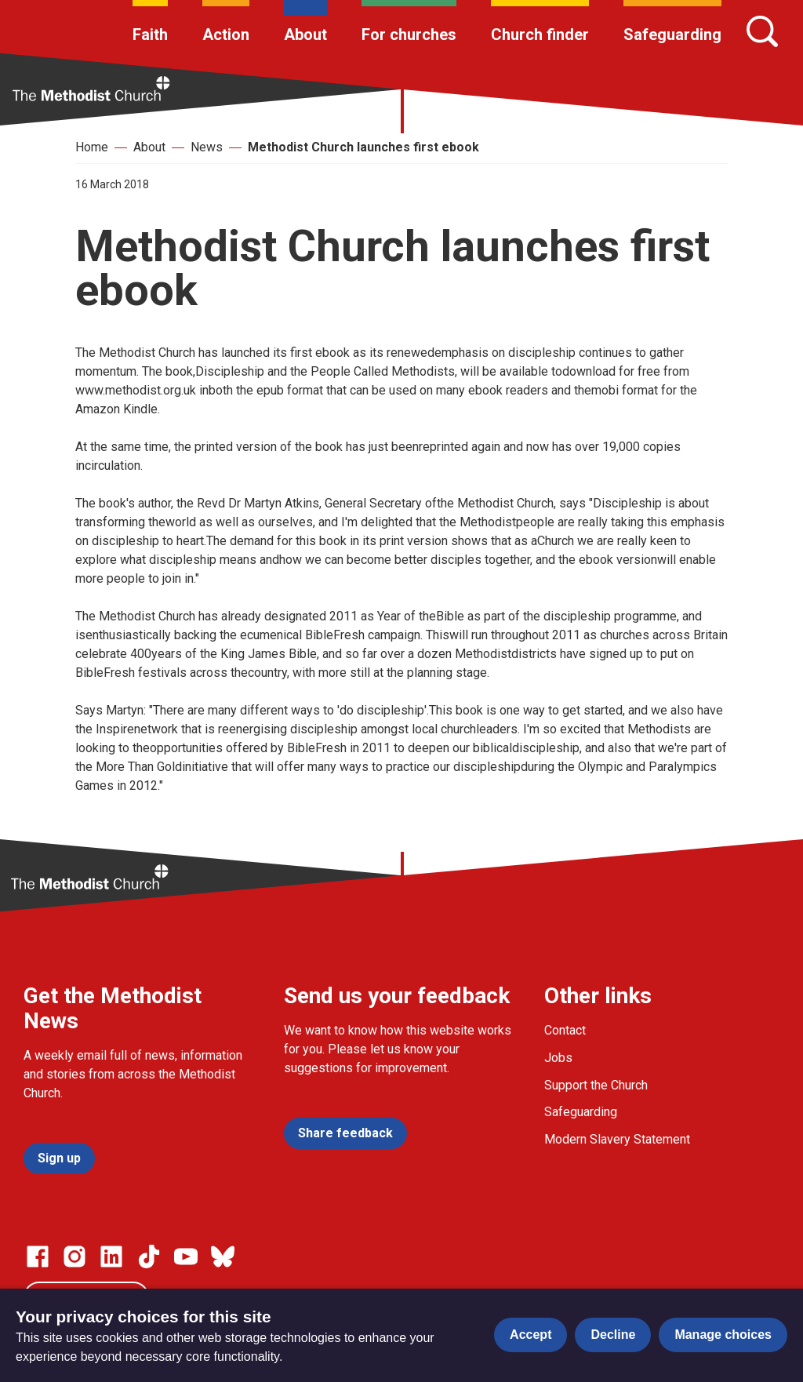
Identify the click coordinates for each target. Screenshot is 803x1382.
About (305, 34)
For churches (409, 34)
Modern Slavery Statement (617, 1139)
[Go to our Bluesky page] (223, 1256)
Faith (150, 34)
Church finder (540, 34)
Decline (612, 1334)
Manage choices (723, 1334)
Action (225, 34)
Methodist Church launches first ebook (363, 147)
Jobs (558, 1057)
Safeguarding (672, 34)
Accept (530, 1334)
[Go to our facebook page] (38, 1256)
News (207, 147)
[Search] (762, 31)
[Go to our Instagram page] (74, 1256)
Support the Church (596, 1085)
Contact (565, 1030)
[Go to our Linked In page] (111, 1256)
